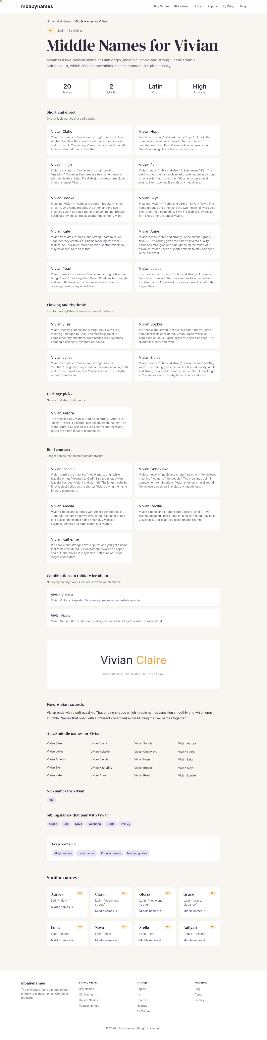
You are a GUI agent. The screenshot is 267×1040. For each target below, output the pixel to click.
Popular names (111, 854)
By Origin (229, 6)
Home (51, 21)
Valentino (95, 827)
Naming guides (137, 854)
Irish (139, 995)
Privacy (199, 1000)
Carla (111, 829)
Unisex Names (88, 1000)
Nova (78, 826)
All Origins (143, 1012)
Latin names (87, 854)
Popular (213, 6)
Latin (61, 30)
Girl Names (181, 6)
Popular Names (89, 1006)
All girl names (63, 854)
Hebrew (142, 1006)
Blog (243, 6)
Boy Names (161, 6)
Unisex (198, 6)
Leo (66, 825)
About (198, 995)
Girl (51, 30)
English (141, 989)
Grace (53, 825)
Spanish (142, 1000)
